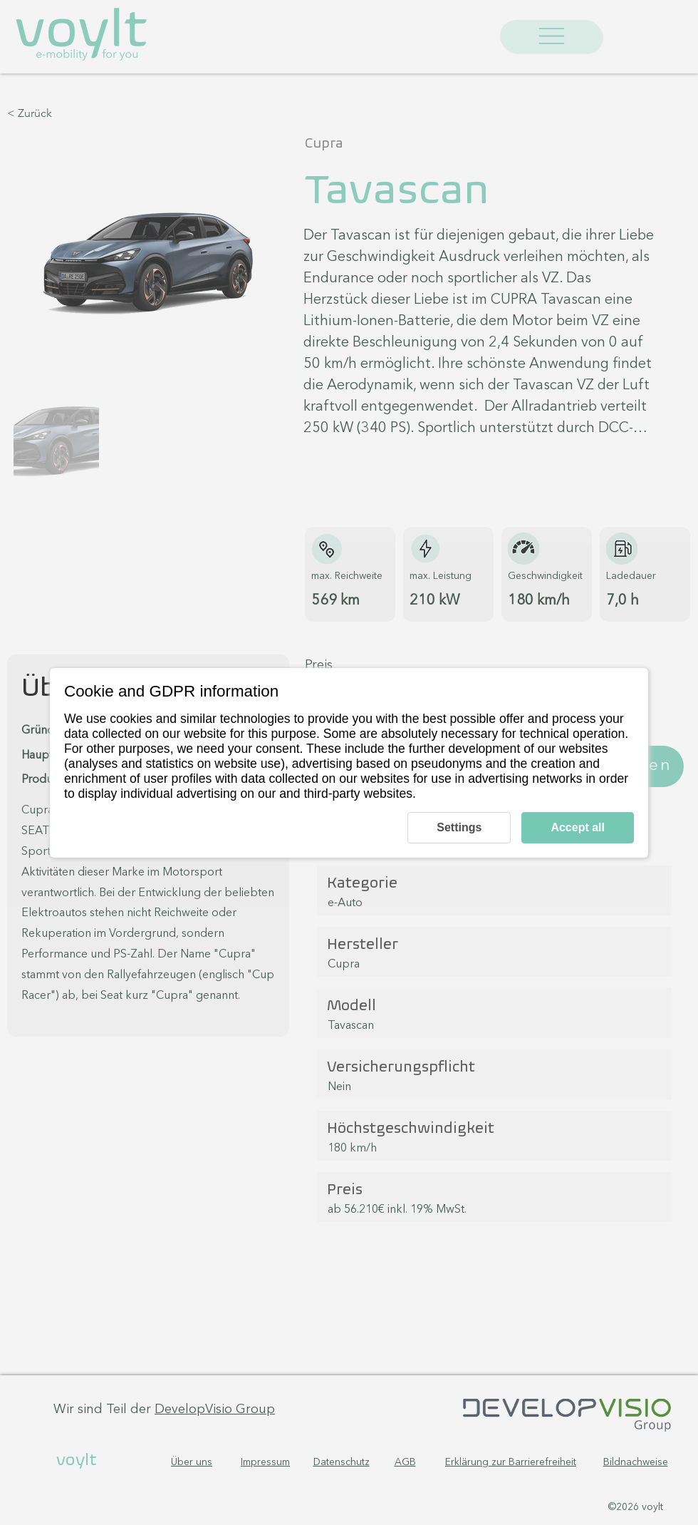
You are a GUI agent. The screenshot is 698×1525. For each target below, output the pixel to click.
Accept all (578, 827)
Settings (459, 827)
